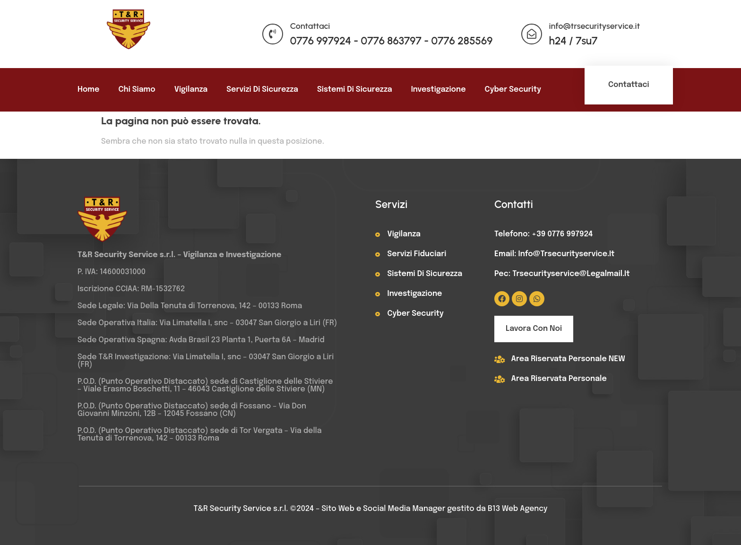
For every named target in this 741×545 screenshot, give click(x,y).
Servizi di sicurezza (262, 90)
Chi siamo (136, 90)
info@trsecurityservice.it (594, 26)
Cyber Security (513, 90)
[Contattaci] (272, 34)
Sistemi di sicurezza (354, 90)
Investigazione (438, 90)
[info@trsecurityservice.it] (531, 34)
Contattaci (310, 26)
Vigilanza (191, 90)
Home (88, 90)
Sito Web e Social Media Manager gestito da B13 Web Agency (435, 509)
